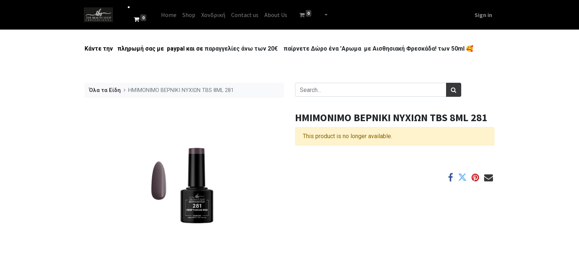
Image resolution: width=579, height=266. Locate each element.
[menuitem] (169, 14)
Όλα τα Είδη (105, 90)
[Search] (453, 90)
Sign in (482, 14)
